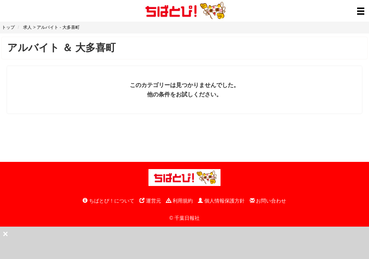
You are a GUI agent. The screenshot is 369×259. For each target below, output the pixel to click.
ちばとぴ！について (108, 201)
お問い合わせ (268, 201)
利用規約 (179, 201)
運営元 (150, 201)
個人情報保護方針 (221, 201)
